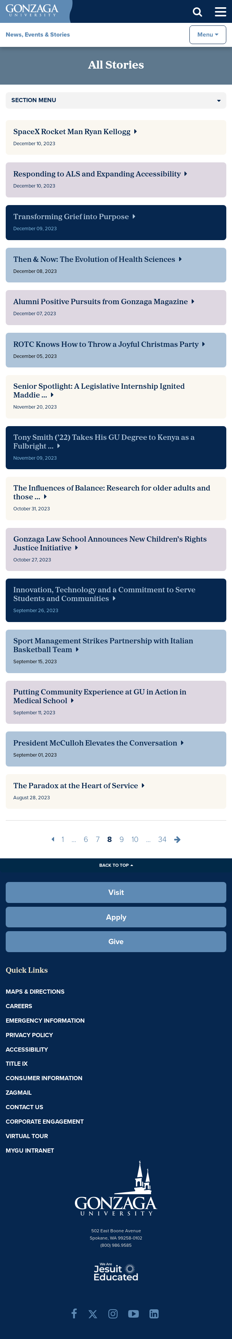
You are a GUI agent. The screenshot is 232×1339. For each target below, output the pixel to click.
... (74, 839)
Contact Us (24, 1107)
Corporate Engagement (45, 1121)
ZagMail (19, 1092)
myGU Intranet (30, 1150)
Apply (116, 917)
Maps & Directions (35, 991)
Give (116, 941)
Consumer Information (44, 1078)
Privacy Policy (29, 1035)
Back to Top (114, 865)
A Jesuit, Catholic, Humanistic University (116, 1271)
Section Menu (33, 100)
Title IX (17, 1063)
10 (135, 839)
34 (162, 839)
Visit (116, 892)
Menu (205, 34)
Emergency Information (45, 1020)
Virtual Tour (27, 1136)
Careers (19, 1006)
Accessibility (27, 1049)
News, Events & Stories (38, 34)
